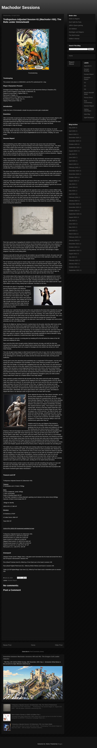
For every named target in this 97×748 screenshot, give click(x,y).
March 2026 (72, 134)
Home (33, 645)
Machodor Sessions (21, 7)
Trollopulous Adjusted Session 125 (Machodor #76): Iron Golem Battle (32, 724)
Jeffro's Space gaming (76, 25)
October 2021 (73, 267)
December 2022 (74, 244)
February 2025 (73, 167)
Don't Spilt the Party (75, 22)
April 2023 (72, 230)
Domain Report (89, 74)
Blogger (60, 744)
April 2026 (72, 131)
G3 (85, 89)
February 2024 (73, 197)
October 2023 (73, 210)
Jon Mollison (73, 29)
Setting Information (87, 110)
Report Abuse (71, 63)
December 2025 (74, 137)
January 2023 (73, 240)
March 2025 (72, 164)
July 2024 (72, 184)
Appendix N (87, 66)
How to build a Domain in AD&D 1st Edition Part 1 (26, 714)
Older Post (58, 645)
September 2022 (74, 250)
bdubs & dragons (74, 19)
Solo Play (87, 114)
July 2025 (72, 154)
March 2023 (72, 234)
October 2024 (73, 177)
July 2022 (72, 257)
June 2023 (72, 224)
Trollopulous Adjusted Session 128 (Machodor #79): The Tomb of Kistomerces (34, 705)
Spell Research (89, 117)
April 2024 (72, 194)
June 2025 (72, 157)
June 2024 (72, 187)
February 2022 (73, 260)
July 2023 (72, 220)
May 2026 (72, 127)
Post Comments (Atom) (37, 651)
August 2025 (73, 151)
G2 (85, 86)
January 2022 (73, 264)
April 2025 (72, 161)
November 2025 (74, 141)
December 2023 (74, 204)
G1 (85, 82)
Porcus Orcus (88, 97)
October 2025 (73, 144)
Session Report (12, 580)
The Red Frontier (74, 35)
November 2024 (74, 174)
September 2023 (74, 214)
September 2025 (74, 147)
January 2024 (73, 200)
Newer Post (7, 645)
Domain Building (86, 70)
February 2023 (73, 237)
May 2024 (72, 190)
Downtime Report (87, 78)
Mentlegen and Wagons (76, 32)
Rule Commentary (88, 101)
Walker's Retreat (74, 38)
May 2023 (72, 227)
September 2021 (74, 270)
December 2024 (74, 171)
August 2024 (73, 181)
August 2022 (73, 253)
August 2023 (73, 217)
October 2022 (73, 247)
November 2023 (74, 207)
